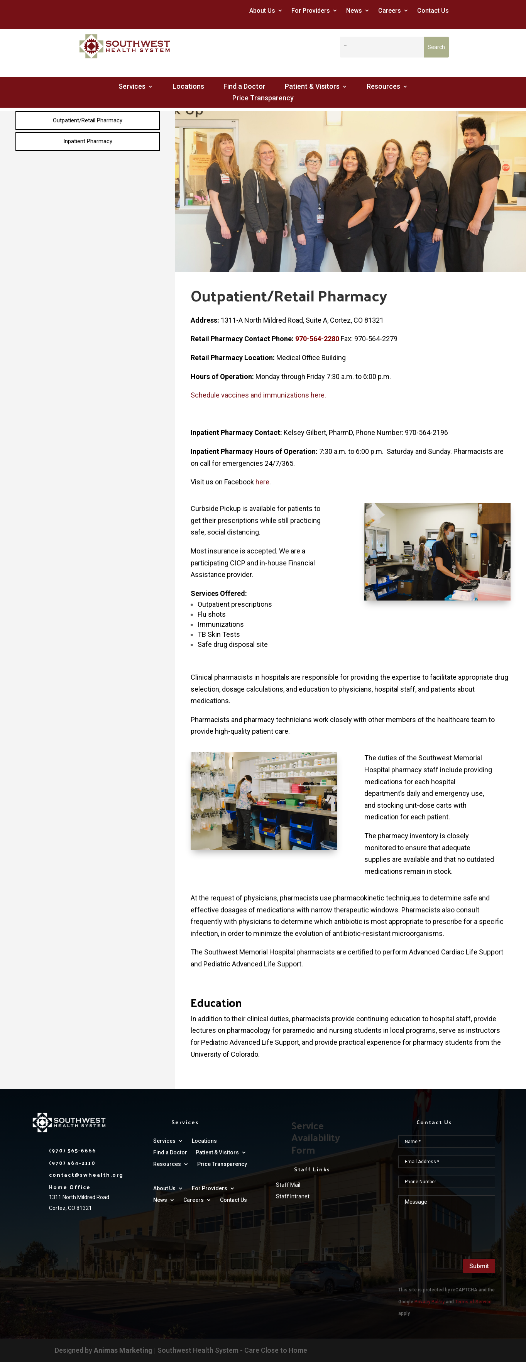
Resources (383, 87)
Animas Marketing (123, 1350)
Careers (389, 10)
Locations (188, 87)
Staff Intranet (293, 1196)
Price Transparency (263, 98)
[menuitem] (87, 120)
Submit (479, 1266)
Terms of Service (473, 1301)
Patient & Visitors (312, 87)
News (354, 10)
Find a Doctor (244, 87)
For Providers (310, 10)
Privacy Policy (429, 1301)
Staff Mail (288, 1185)
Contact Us (433, 10)
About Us (262, 10)
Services (131, 87)
